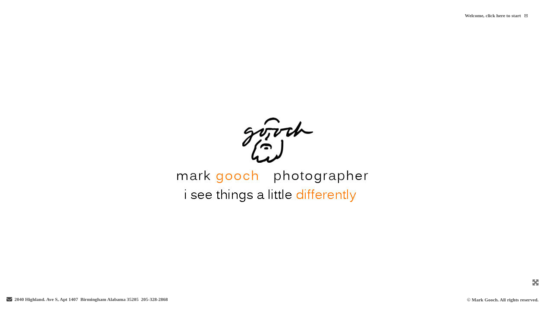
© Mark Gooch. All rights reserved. (503, 299)
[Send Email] (9, 299)
